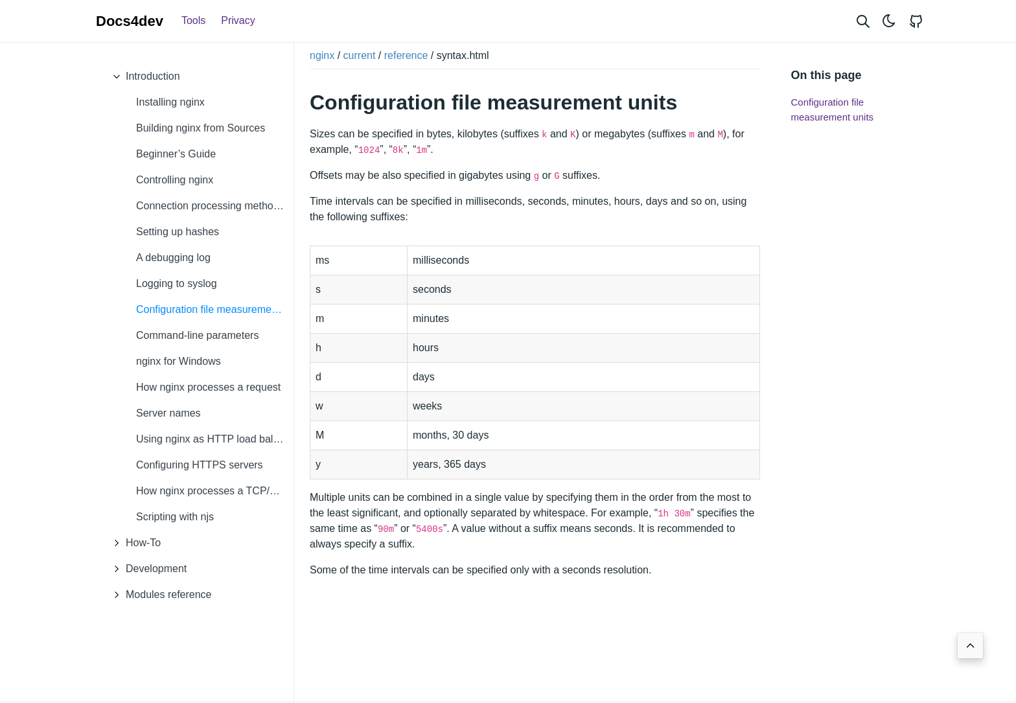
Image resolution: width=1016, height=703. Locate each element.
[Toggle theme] (889, 21)
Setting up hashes (177, 231)
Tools (193, 20)
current (359, 55)
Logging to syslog (176, 283)
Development (146, 569)
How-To (133, 543)
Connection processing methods (210, 205)
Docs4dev (129, 21)
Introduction (143, 76)
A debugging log (173, 257)
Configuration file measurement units (215, 309)
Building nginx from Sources (200, 127)
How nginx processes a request (208, 387)
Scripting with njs (175, 516)
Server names (168, 413)
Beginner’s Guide (176, 153)
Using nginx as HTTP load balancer (215, 438)
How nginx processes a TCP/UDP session (215, 490)
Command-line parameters (197, 335)
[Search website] (863, 21)
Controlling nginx (174, 179)
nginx (322, 55)
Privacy (238, 20)
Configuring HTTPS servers (199, 464)
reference (406, 55)
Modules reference (159, 595)
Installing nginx (170, 102)
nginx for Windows (178, 361)
